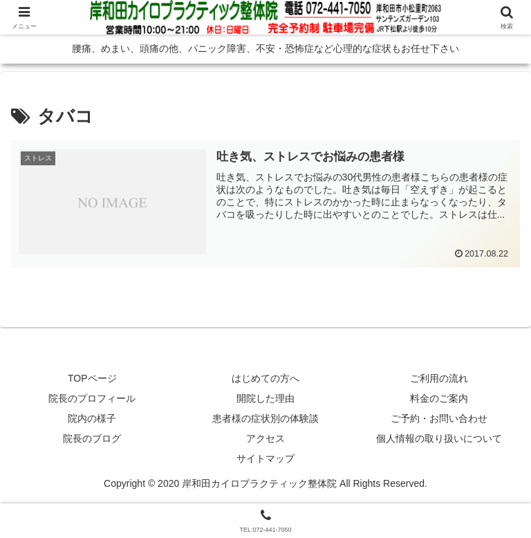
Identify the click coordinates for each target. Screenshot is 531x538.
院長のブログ (92, 438)
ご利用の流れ (439, 378)
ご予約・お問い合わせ (439, 418)
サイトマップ (265, 458)
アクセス (265, 438)
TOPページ (92, 378)
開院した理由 (265, 398)
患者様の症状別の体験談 (265, 418)
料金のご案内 (439, 398)
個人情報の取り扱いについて (439, 438)
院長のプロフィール (92, 398)
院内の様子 (92, 418)
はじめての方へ (265, 378)
